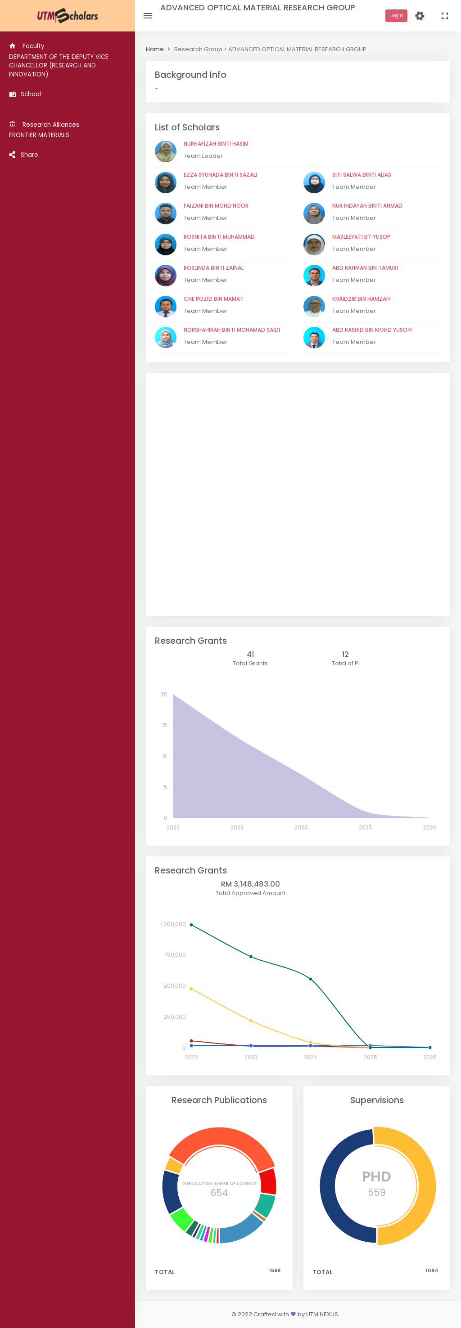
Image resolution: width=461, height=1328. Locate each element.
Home (155, 49)
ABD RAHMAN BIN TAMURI (365, 268)
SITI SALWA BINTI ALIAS (361, 174)
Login (396, 15)
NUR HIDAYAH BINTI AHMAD (367, 205)
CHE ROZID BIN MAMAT (214, 299)
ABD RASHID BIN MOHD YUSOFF (372, 330)
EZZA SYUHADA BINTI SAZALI (220, 174)
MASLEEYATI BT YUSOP (361, 237)
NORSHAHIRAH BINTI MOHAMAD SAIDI (232, 330)
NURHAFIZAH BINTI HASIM (216, 143)
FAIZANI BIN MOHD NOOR (216, 205)
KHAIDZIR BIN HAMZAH (361, 299)
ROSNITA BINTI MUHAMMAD (219, 237)
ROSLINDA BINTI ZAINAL (214, 268)
